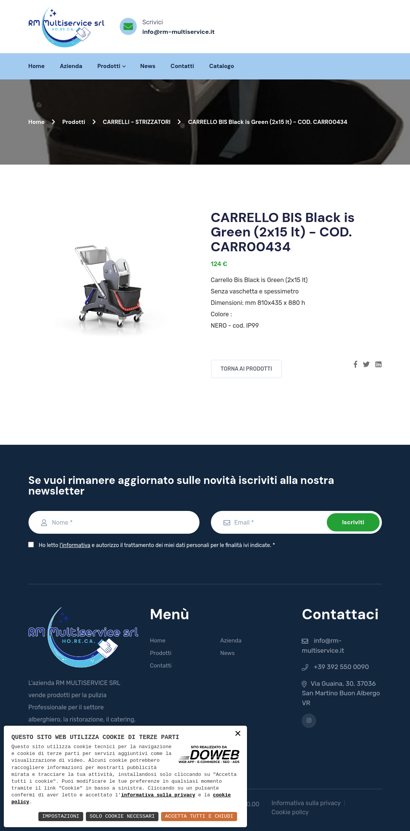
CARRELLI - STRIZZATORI (142, 122)
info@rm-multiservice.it (178, 32)
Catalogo (221, 66)
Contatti (182, 66)
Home (36, 66)
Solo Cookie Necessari (119, 816)
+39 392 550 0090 (342, 667)
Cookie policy (290, 812)
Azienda (71, 66)
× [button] (237, 734)
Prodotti (111, 66)
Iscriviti (353, 522)
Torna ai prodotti (246, 369)
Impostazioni (56, 816)
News (147, 66)
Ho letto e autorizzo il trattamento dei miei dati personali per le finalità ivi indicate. (155, 545)
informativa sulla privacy (158, 795)
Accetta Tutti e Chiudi (198, 816)
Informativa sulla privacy (305, 803)
